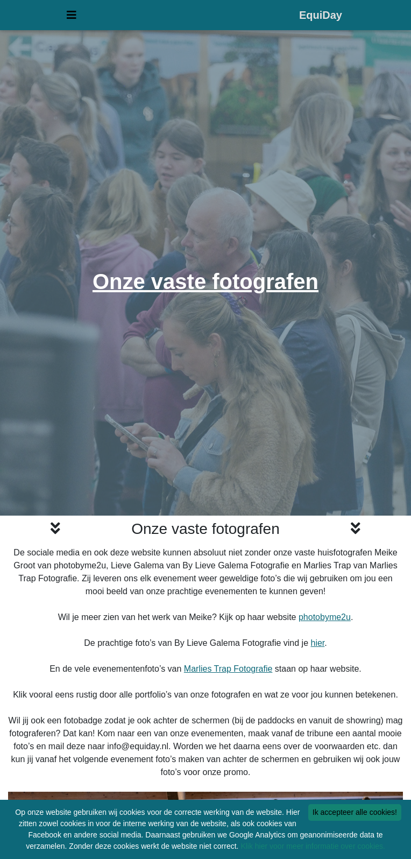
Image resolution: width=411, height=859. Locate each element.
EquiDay (320, 17)
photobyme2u (325, 617)
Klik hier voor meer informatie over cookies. (312, 846)
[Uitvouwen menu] (71, 17)
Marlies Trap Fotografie (228, 668)
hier (318, 642)
